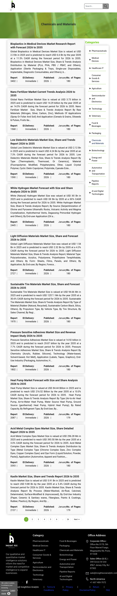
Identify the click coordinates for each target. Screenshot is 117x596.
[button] (11, 10)
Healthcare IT (96, 68)
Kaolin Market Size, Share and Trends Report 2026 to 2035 (45, 476)
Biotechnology (96, 150)
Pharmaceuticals (97, 51)
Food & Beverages (95, 124)
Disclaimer (85, 590)
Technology (95, 109)
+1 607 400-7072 (98, 582)
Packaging (95, 133)
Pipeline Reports (94, 182)
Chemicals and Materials (96, 141)
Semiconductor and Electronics (97, 98)
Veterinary (95, 116)
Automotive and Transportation (97, 171)
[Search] (93, 6)
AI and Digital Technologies (96, 192)
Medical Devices (94, 59)
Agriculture (95, 88)
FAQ (108, 590)
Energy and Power (95, 159)
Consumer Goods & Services (95, 78)
